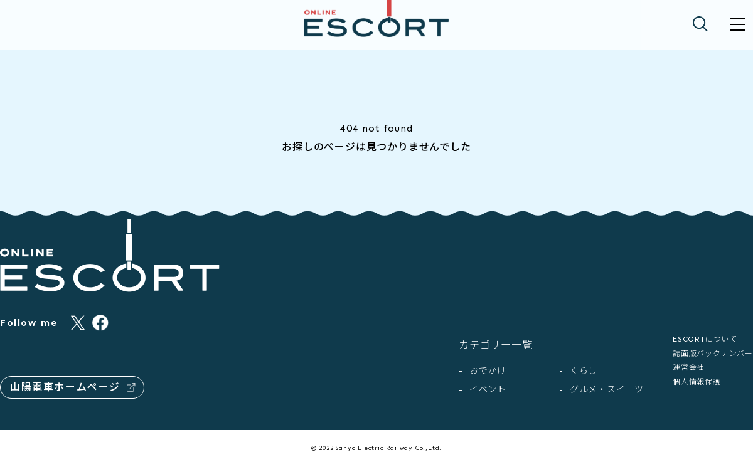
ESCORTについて (705, 339)
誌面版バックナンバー (713, 353)
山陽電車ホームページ (73, 387)
